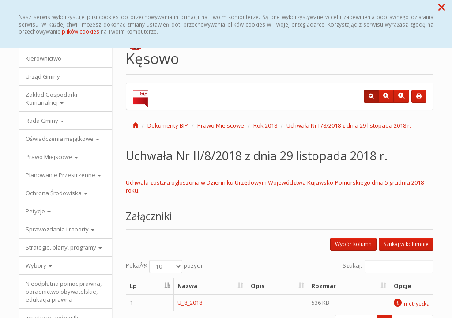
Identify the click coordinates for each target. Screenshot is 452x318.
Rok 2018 (265, 125)
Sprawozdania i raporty (60, 229)
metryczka (411, 303)
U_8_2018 (189, 303)
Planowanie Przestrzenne (63, 175)
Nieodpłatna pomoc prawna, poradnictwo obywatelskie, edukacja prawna (64, 291)
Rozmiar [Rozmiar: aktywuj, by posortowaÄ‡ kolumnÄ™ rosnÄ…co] (324, 286)
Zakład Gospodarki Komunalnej (51, 98)
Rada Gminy (45, 121)
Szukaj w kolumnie (406, 244)
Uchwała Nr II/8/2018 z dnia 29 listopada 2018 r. (348, 125)
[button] (441, 7)
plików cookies (80, 31)
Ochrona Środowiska (56, 193)
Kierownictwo (43, 58)
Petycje (38, 211)
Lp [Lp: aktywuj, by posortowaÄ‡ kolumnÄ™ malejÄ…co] (133, 286)
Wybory (39, 265)
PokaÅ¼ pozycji (164, 266)
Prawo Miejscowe (52, 157)
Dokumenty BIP (167, 125)
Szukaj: (388, 266)
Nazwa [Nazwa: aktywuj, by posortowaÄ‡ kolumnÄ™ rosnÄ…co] (187, 286)
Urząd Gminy (43, 76)
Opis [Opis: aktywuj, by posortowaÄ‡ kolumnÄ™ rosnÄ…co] (257, 286)
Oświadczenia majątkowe (62, 139)
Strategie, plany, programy (64, 247)
